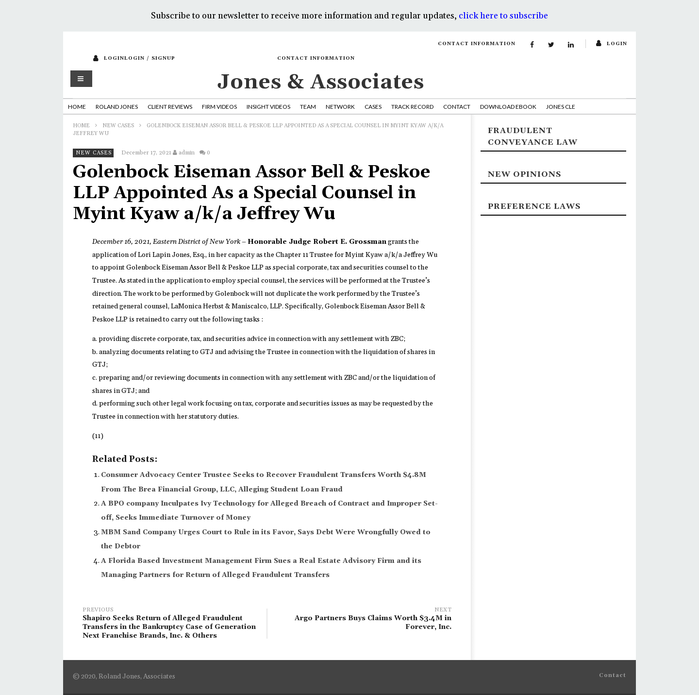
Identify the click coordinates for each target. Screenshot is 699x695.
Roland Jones (117, 106)
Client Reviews (170, 106)
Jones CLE (560, 106)
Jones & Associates (320, 82)
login (617, 44)
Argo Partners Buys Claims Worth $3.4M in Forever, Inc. (364, 620)
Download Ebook (508, 106)
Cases (373, 106)
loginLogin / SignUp (139, 58)
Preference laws (534, 206)
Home (77, 106)
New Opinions (524, 174)
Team (308, 106)
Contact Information (477, 44)
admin (187, 152)
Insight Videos (268, 106)
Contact (456, 106)
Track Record (412, 106)
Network (340, 106)
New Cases (118, 125)
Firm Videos (219, 106)
